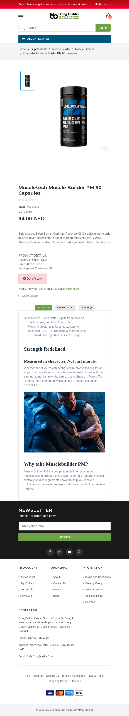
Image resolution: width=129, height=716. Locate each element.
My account (26, 576)
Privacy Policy (93, 583)
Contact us (58, 583)
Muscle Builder (61, 49)
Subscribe (64, 536)
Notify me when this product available (48, 289)
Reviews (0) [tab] (87, 308)
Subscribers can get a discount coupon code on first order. (52, 4)
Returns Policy (93, 589)
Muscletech (33, 207)
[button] (64, 39)
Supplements (39, 49)
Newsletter (25, 595)
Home (22, 49)
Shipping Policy (93, 595)
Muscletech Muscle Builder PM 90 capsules (50, 53)
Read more (103, 242)
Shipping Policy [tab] (65, 308)
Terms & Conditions (73, 676)
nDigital (89, 709)
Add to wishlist (28, 296)
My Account (101, 4)
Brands (56, 589)
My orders (26, 583)
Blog (55, 595)
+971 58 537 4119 (38, 637)
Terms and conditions (97, 576)
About (55, 576)
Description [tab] (43, 308)
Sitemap (89, 601)
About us (38, 676)
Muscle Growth (84, 49)
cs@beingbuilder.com (39, 656)
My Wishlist (26, 589)
